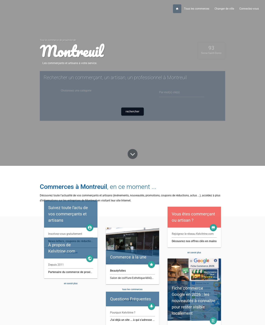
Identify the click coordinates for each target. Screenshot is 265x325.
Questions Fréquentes (130, 299)
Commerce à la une (128, 257)
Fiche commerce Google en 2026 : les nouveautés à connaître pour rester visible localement (193, 301)
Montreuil (71, 51)
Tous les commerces (196, 8)
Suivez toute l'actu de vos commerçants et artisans (68, 214)
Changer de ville (224, 8)
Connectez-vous (249, 8)
